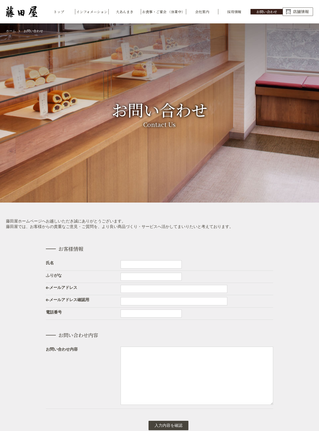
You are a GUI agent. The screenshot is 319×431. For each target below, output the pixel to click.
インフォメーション (91, 11)
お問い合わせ (266, 11)
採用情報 (234, 11)
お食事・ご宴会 (163, 11)
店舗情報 (301, 11)
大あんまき (124, 11)
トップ (59, 11)
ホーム (11, 31)
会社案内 (202, 11)
